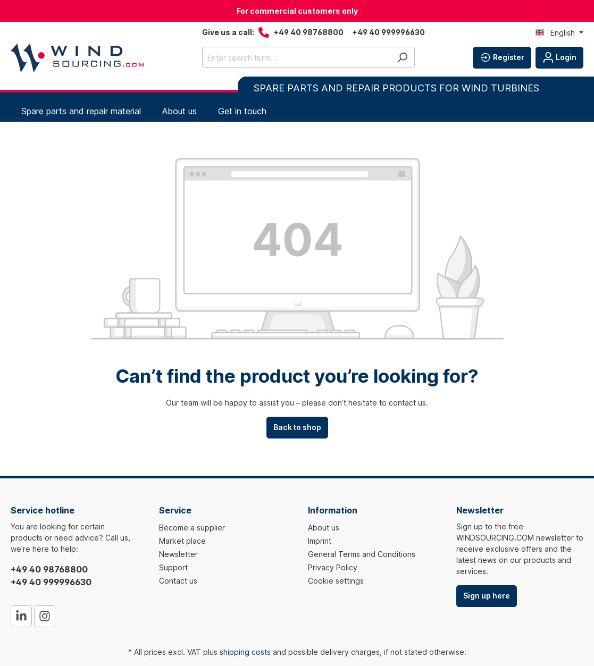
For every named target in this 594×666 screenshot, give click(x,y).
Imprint (319, 540)
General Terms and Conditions (361, 554)
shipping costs (245, 651)
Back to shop (297, 427)
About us (323, 527)
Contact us (178, 580)
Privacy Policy (332, 567)
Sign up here (486, 595)
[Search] (402, 57)
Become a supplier (192, 527)
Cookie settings (336, 580)
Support (173, 567)
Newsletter (178, 554)
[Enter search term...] (296, 57)
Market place (182, 540)
